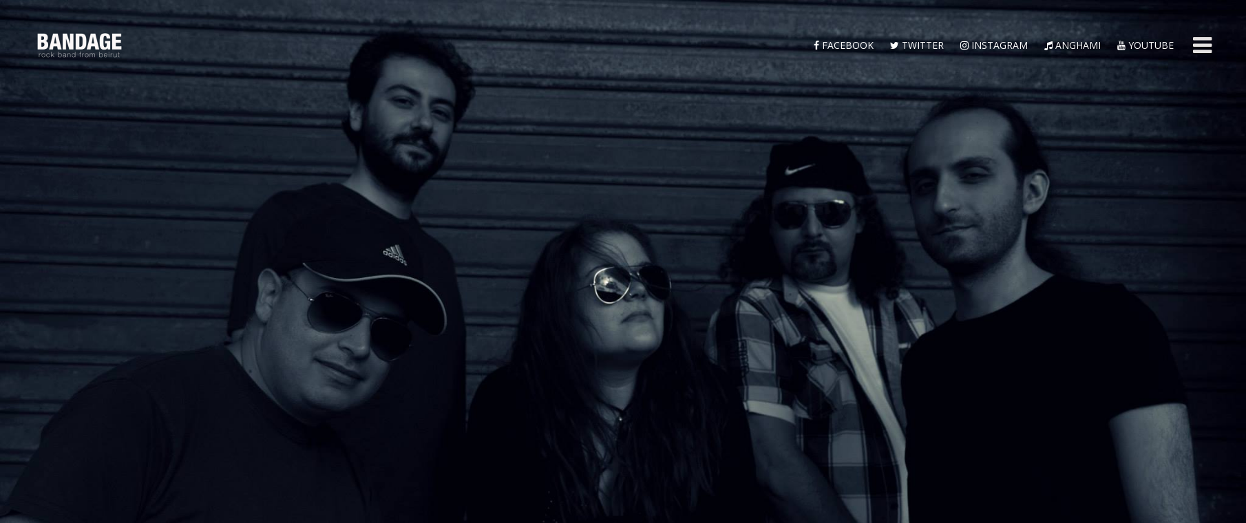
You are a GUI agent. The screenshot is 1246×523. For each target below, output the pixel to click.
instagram (994, 45)
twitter (917, 45)
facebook (844, 45)
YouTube (1145, 45)
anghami (1072, 45)
